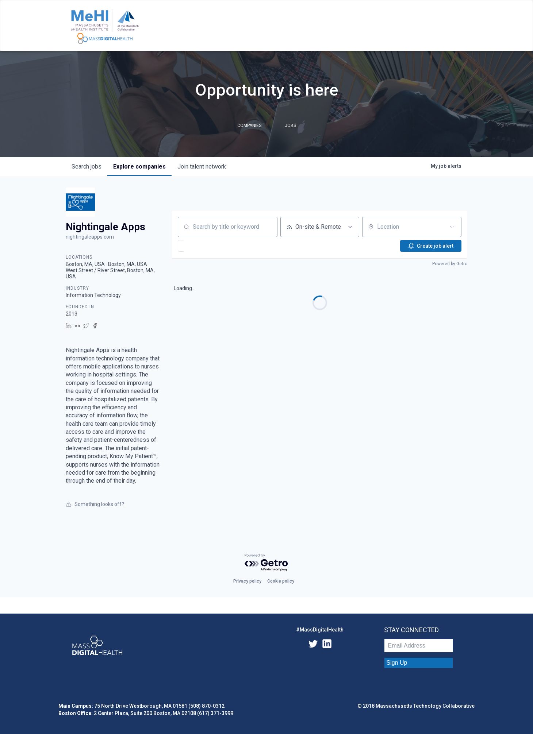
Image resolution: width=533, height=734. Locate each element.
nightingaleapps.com (90, 237)
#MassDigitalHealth (320, 630)
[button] (203, 246)
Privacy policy (247, 581)
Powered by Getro (449, 263)
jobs (86, 166)
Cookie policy (280, 581)
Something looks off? (95, 504)
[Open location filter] (452, 227)
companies (139, 166)
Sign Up (397, 663)
